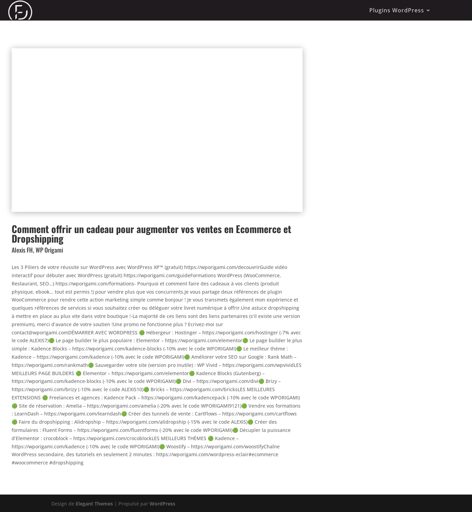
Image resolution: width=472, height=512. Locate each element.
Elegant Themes (94, 503)
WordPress (162, 503)
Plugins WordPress (396, 10)
